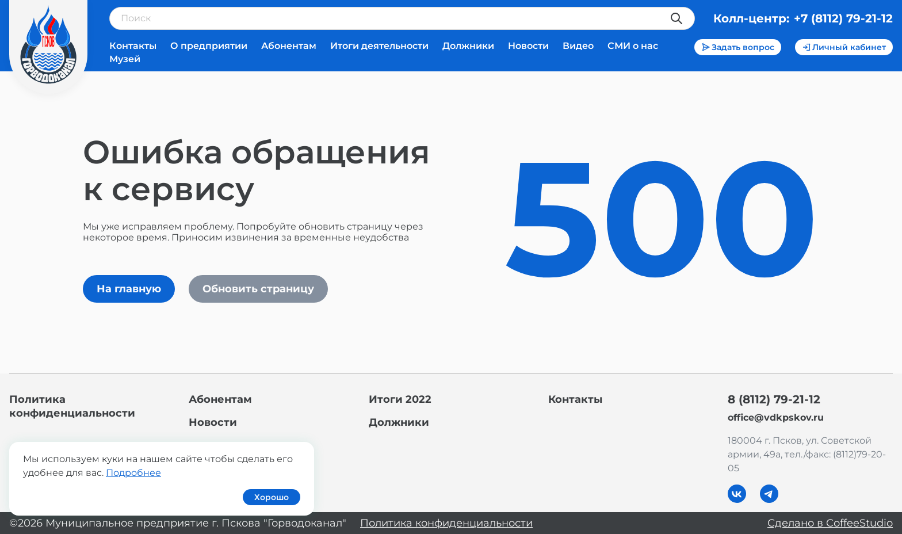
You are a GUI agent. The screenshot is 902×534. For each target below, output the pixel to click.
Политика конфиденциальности (446, 523)
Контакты (132, 45)
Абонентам (288, 45)
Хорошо (271, 497)
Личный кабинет (844, 47)
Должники (468, 45)
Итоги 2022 (400, 399)
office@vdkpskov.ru (776, 417)
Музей (124, 59)
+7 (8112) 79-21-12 (843, 18)
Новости (528, 45)
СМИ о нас (632, 45)
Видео (578, 45)
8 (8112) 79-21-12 (774, 399)
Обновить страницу (258, 289)
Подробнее (133, 472)
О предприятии (208, 45)
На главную (129, 289)
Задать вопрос (737, 47)
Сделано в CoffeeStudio (830, 523)
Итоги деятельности (379, 45)
